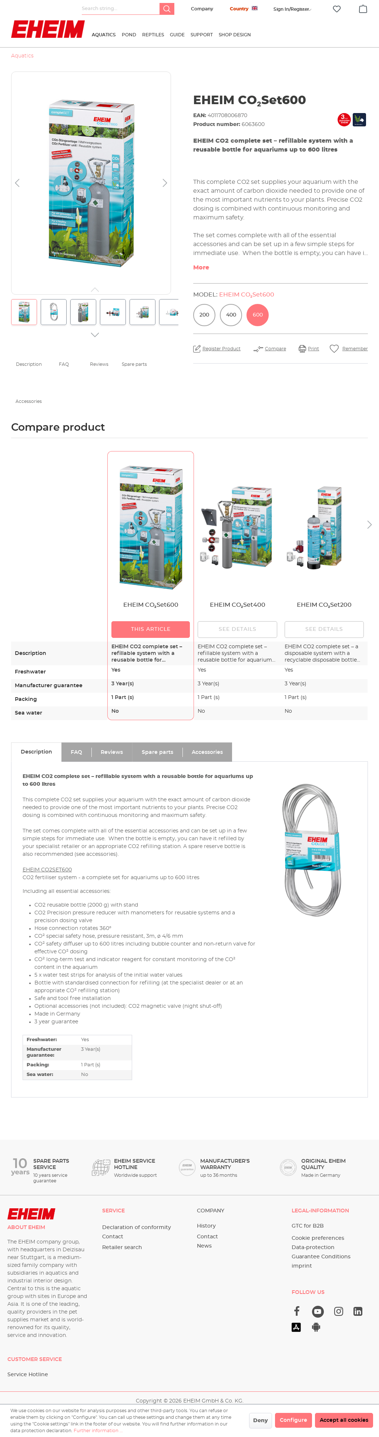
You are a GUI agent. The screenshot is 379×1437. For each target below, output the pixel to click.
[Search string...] (121, 9)
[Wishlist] (336, 9)
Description (29, 364)
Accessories (29, 401)
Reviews (99, 364)
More (201, 268)
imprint (302, 1266)
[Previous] (17, 183)
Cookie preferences (318, 1238)
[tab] (36, 752)
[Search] (167, 9)
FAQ (64, 364)
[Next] (165, 183)
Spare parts (134, 364)
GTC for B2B (308, 1226)
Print (313, 349)
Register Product (221, 349)
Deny (260, 1420)
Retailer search (122, 1247)
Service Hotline (27, 1374)
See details (237, 629)
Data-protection (313, 1247)
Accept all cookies (344, 1420)
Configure (293, 1420)
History (206, 1226)
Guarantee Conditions (321, 1256)
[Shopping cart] (363, 8)
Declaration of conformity (136, 1227)
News (204, 1246)
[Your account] (291, 9)
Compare (275, 349)
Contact (112, 1236)
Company (202, 9)
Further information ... (98, 1430)
